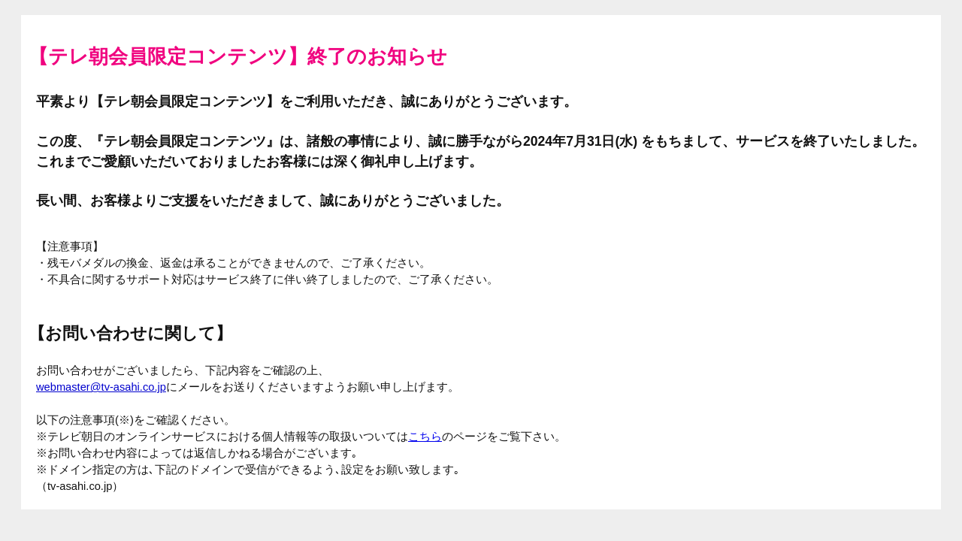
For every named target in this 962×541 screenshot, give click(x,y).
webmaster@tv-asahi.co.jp (101, 387)
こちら (425, 437)
